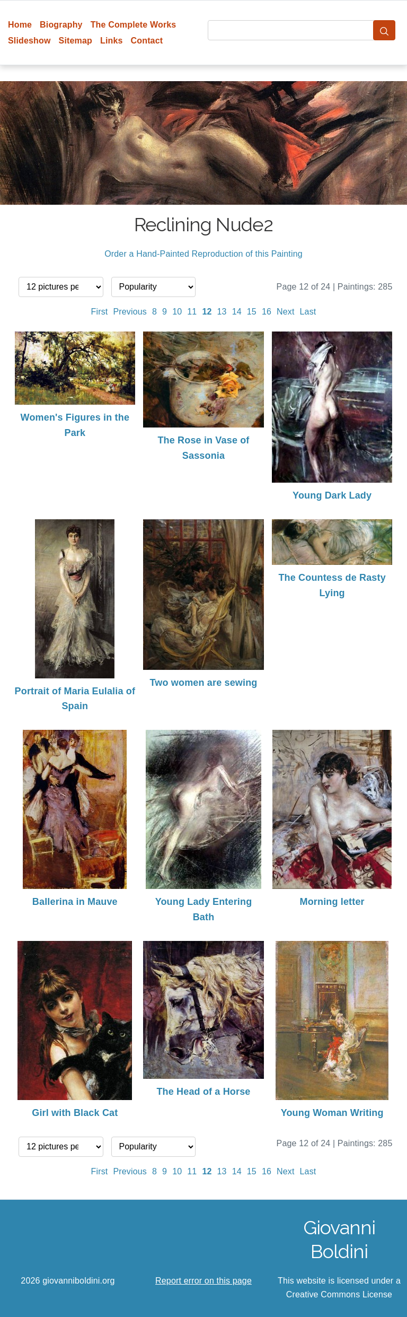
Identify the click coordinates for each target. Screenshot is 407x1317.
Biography (61, 24)
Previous (130, 311)
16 (266, 311)
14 (237, 311)
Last (308, 311)
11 (192, 311)
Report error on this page (203, 1280)
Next (286, 311)
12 (206, 311)
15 (251, 311)
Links (111, 40)
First (99, 311)
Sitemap (75, 40)
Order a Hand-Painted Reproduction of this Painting (203, 253)
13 (222, 311)
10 (177, 311)
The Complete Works (133, 24)
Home (20, 24)
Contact (147, 40)
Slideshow (29, 40)
